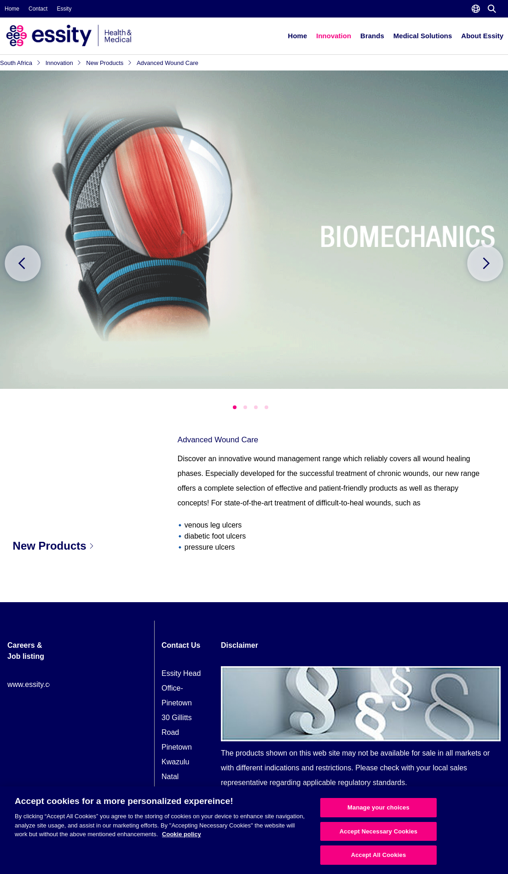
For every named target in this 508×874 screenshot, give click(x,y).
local (440, 768)
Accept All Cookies (378, 854)
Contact (38, 9)
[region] (254, 830)
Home (12, 9)
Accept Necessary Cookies (378, 831)
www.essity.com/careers (46, 684)
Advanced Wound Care (167, 62)
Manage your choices (378, 807)
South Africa (20, 62)
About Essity (482, 36)
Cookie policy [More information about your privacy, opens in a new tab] (181, 834)
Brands (372, 36)
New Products (109, 62)
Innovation (333, 36)
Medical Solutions (422, 36)
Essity (64, 9)
